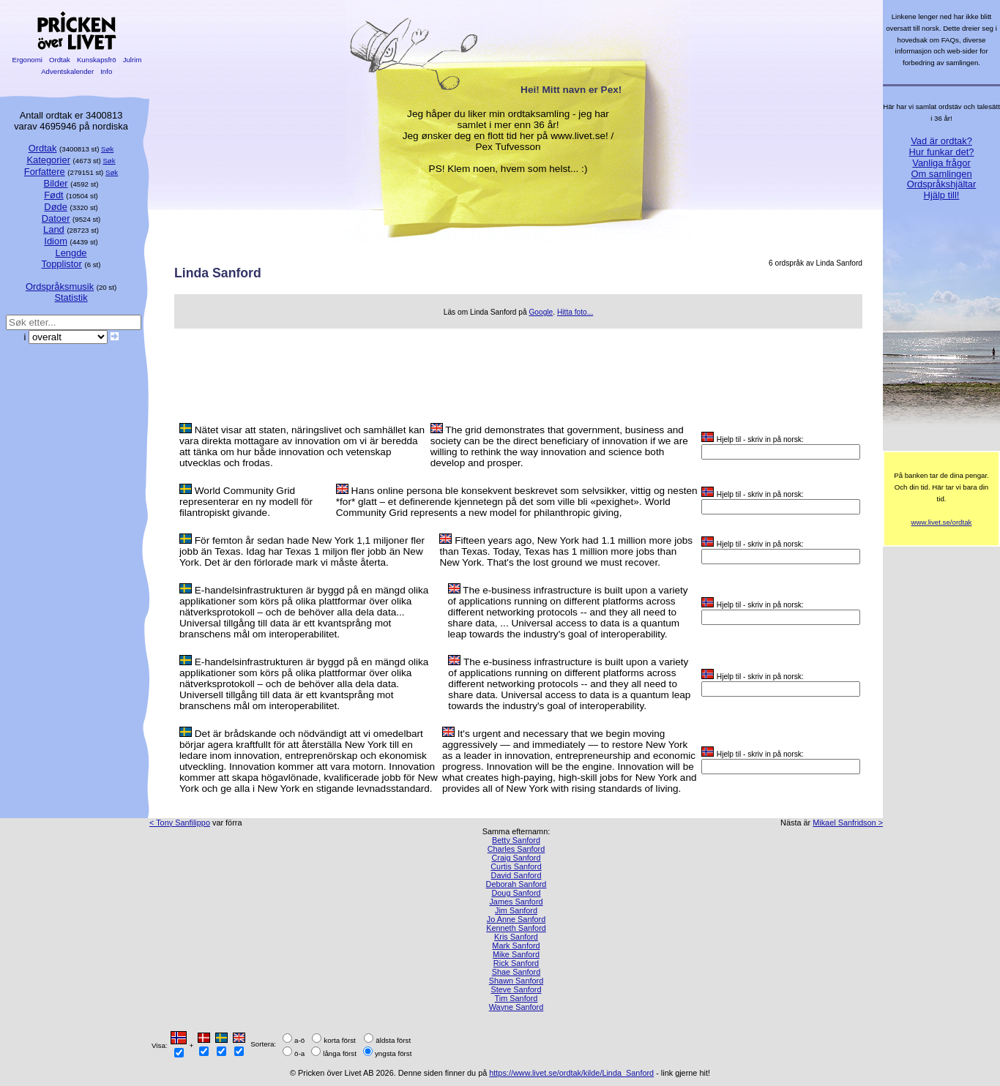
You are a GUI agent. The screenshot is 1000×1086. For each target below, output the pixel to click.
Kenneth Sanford (516, 928)
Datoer (56, 218)
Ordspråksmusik (60, 286)
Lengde (70, 252)
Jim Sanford (516, 910)
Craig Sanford (515, 857)
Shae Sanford (516, 971)
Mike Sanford (516, 954)
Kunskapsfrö (96, 60)
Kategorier (48, 159)
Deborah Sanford (516, 884)
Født (54, 195)
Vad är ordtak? (941, 140)
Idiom (55, 241)
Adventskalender (68, 71)
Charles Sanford (516, 849)
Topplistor (62, 263)
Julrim (132, 60)
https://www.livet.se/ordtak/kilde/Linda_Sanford (571, 1072)
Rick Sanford (516, 963)
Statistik (70, 297)
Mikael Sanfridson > (848, 822)
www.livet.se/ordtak (941, 522)
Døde (55, 206)
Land (53, 229)
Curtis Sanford (516, 866)
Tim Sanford (516, 998)
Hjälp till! (942, 195)
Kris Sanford (516, 936)
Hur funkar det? (941, 151)
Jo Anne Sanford (516, 919)
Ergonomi (27, 60)
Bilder (56, 183)
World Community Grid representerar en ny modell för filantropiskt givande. (246, 501)
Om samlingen (941, 173)
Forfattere (44, 171)
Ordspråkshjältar (942, 184)
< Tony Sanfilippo (179, 822)
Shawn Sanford (516, 980)
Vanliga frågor (941, 162)
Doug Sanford (515, 892)
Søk (107, 149)
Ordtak (59, 60)
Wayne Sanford (516, 1007)
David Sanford (516, 875)
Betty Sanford (516, 840)
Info (106, 71)
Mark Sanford (516, 945)
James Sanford (515, 901)
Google (541, 312)
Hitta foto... (575, 312)
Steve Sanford (516, 989)
